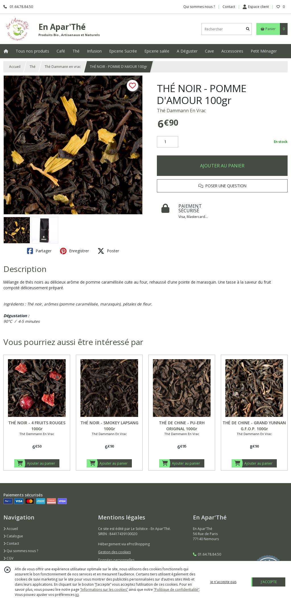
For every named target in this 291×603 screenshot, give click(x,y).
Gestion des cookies (114, 552)
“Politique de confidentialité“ (176, 589)
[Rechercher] (247, 29)
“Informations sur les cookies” (104, 589)
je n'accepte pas (223, 581)
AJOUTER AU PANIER (222, 166)
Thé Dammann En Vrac (181, 110)
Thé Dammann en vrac (63, 66)
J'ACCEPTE (269, 581)
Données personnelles (116, 560)
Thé (33, 66)
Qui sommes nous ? (20, 550)
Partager (39, 251)
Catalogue (13, 536)
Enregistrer (74, 251)
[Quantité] (167, 141)
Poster (108, 251)
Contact (229, 6)
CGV (8, 558)
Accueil (14, 66)
